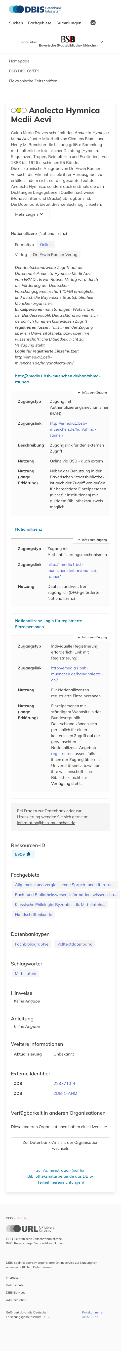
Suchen (16, 22)
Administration (16, 1300)
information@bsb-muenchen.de (46, 822)
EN (93, 22)
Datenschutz (14, 1285)
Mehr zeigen (29, 214)
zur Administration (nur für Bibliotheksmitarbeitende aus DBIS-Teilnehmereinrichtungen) (60, 1176)
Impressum (13, 1277)
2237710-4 (64, 1083)
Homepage (19, 60)
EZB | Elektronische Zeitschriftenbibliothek (34, 1239)
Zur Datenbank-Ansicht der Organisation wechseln (60, 1145)
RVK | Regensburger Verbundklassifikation (35, 1243)
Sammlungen (69, 22)
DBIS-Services (15, 1292)
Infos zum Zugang (92, 392)
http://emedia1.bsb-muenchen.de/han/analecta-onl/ (77, 673)
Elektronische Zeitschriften (33, 80)
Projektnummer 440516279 (92, 1314)
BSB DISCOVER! (24, 70)
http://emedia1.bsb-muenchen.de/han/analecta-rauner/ (73, 570)
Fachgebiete (40, 22)
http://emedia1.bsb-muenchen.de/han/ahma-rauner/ (73, 429)
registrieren (26, 327)
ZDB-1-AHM (65, 1093)
